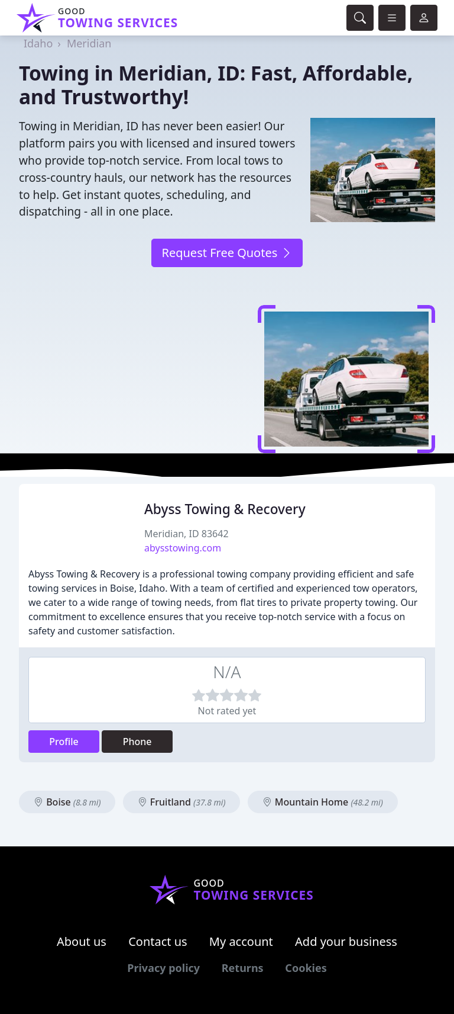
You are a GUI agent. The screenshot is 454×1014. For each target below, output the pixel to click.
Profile (64, 741)
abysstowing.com (182, 547)
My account (241, 941)
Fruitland (182, 801)
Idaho (38, 43)
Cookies (305, 968)
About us (81, 941)
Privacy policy (163, 968)
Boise (67, 801)
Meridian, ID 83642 (186, 533)
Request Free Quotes (226, 253)
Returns (243, 968)
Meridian (89, 43)
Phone (137, 741)
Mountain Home (322, 801)
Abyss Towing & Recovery (225, 509)
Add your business (346, 941)
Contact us (157, 941)
